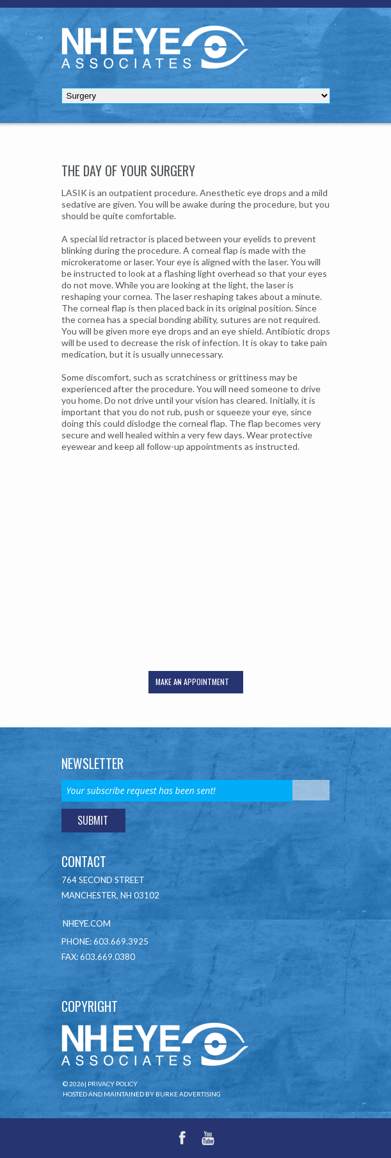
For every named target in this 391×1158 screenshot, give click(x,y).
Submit (92, 820)
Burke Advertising (188, 1094)
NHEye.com (87, 923)
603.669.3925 (120, 941)
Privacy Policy (113, 1084)
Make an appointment (192, 681)
